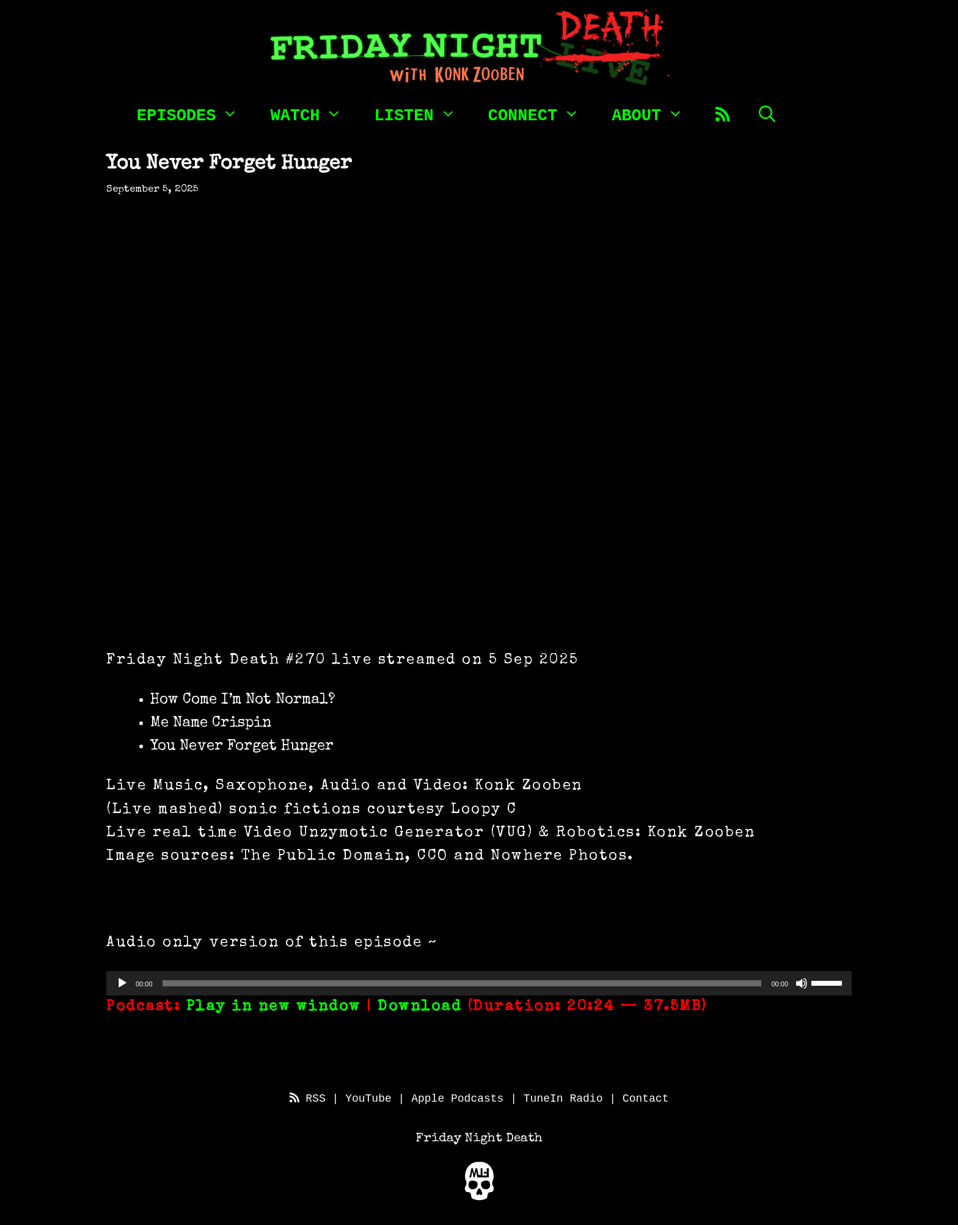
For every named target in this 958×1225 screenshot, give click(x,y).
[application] (479, 983)
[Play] (122, 983)
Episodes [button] (194, 113)
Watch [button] (312, 113)
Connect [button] (540, 113)
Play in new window (273, 1007)
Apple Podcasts (457, 1099)
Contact (646, 1099)
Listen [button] (421, 113)
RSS (308, 1099)
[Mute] (801, 983)
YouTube (368, 1099)
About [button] (654, 113)
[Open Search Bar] (767, 113)
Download (419, 1007)
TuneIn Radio (563, 1099)
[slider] (462, 983)
